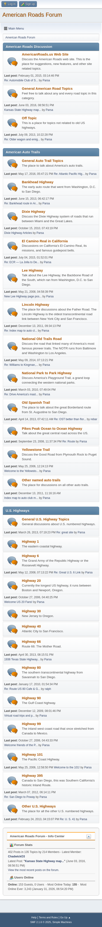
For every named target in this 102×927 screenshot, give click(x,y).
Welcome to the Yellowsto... (21, 471)
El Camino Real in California (45, 241)
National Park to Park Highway (47, 373)
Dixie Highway (33, 211)
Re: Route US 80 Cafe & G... (22, 689)
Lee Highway (32, 270)
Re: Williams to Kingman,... (21, 364)
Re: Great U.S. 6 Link (67, 572)
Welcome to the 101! (67, 767)
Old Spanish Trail (36, 402)
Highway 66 (31, 641)
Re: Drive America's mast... (21, 394)
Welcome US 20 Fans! (18, 602)
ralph (48, 689)
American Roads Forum (32, 14)
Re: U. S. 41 (67, 819)
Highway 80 (31, 667)
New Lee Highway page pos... (23, 296)
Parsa (46, 80)
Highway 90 (31, 698)
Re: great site (64, 532)
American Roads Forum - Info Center (37, 836)
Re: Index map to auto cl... (20, 330)
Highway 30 (31, 611)
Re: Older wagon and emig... (22, 139)
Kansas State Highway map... (22, 110)
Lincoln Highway (35, 305)
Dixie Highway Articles (18, 233)
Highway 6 (30, 556)
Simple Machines (62, 922)
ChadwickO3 (16, 856)
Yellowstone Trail (36, 450)
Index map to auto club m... (21, 498)
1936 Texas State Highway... (22, 659)
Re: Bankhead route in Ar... (21, 203)
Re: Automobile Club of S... (21, 80)
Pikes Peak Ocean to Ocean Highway (52, 428)
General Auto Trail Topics (42, 161)
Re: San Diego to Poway (19, 797)
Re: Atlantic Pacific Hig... (69, 174)
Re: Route (68, 441)
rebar (94, 419)
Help (33, 917)
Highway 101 (32, 754)
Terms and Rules (48, 917)
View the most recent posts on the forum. (33, 870)
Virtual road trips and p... (19, 715)
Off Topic (29, 118)
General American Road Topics (47, 88)
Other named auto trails (41, 480)
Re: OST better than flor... (70, 419)
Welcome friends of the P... (21, 745)
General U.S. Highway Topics (45, 519)
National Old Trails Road (42, 339)
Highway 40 (31, 626)
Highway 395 (32, 775)
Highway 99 (31, 724)
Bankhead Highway (37, 182)
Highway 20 (31, 581)
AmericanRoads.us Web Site (45, 54)
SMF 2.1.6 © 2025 (40, 922)
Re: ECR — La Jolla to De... (21, 262)
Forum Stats (21, 845)
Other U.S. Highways (39, 806)
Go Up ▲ (65, 917)
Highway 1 (30, 541)
